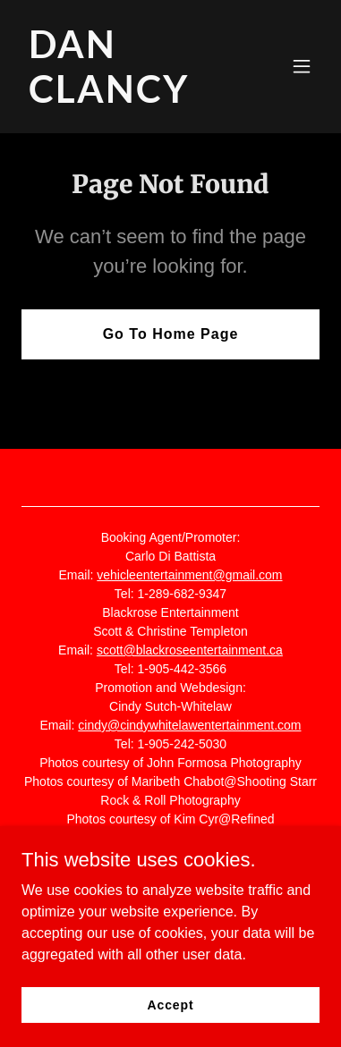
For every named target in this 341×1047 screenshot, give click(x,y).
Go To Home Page (171, 334)
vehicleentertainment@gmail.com (189, 575)
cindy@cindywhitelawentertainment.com (189, 725)
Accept (171, 1004)
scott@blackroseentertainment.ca (190, 650)
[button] (302, 66)
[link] (126, 98)
